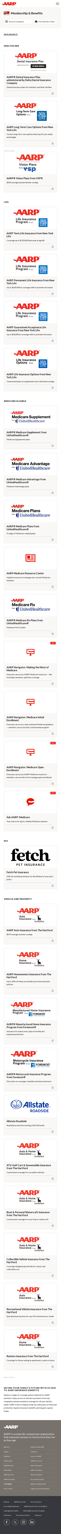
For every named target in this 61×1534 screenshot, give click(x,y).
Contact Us (34, 1452)
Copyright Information (11, 1511)
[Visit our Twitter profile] (15, 1522)
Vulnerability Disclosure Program (34, 1511)
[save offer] (52, 94)
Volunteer (7, 1456)
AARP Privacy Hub (20, 1502)
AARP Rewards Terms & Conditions (35, 1506)
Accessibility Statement (11, 1506)
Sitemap (6, 1502)
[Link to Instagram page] (23, 1522)
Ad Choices (7, 1515)
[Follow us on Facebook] (7, 1522)
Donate (6, 1452)
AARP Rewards (8, 1465)
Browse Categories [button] (16, 22)
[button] (57, 3)
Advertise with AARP (37, 1447)
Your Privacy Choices (23, 1515)
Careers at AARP (35, 1456)
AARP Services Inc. (36, 1461)
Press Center (8, 1489)
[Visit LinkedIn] (32, 1522)
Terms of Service (35, 1502)
